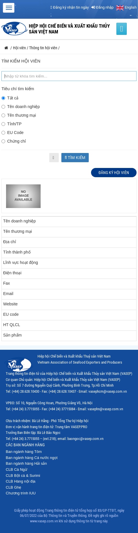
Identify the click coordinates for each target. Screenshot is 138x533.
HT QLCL (11, 324)
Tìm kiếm (75, 157)
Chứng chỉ (13, 141)
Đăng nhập (102, 7)
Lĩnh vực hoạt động (20, 262)
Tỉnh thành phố (17, 252)
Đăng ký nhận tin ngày (69, 7)
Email (8, 293)
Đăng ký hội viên (114, 172)
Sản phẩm (12, 335)
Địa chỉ (9, 241)
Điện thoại (12, 273)
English (126, 7)
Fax (6, 283)
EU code (11, 314)
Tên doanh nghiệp (20, 106)
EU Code (12, 132)
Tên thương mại (18, 115)
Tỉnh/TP (11, 124)
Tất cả (9, 98)
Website (10, 304)
